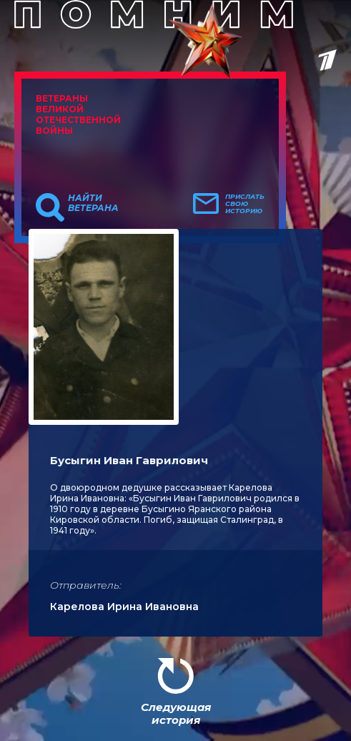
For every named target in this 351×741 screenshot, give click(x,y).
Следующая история (176, 713)
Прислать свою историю (245, 204)
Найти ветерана (93, 203)
